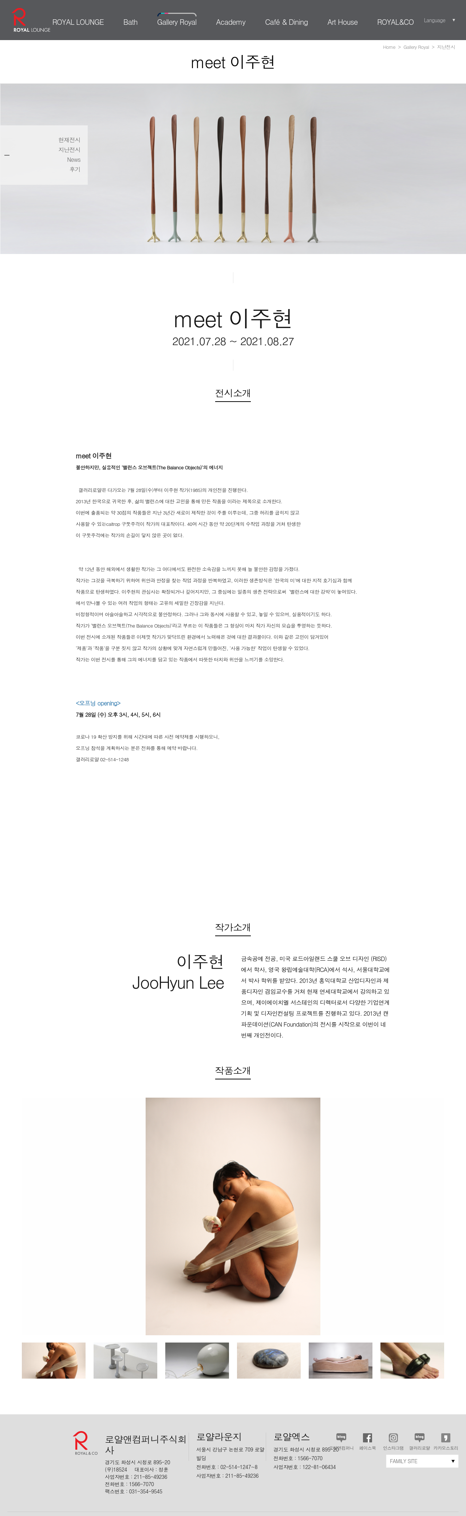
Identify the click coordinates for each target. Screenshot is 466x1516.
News (73, 159)
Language (434, 20)
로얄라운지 (31, 20)
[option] (54, 1360)
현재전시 (69, 140)
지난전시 (69, 149)
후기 (75, 169)
